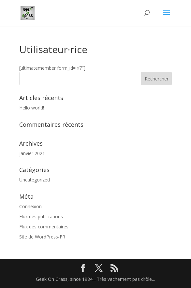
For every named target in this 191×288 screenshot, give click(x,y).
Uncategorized (34, 180)
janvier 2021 (32, 153)
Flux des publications (41, 216)
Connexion (30, 206)
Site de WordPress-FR (42, 237)
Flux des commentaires (43, 226)
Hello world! (31, 108)
